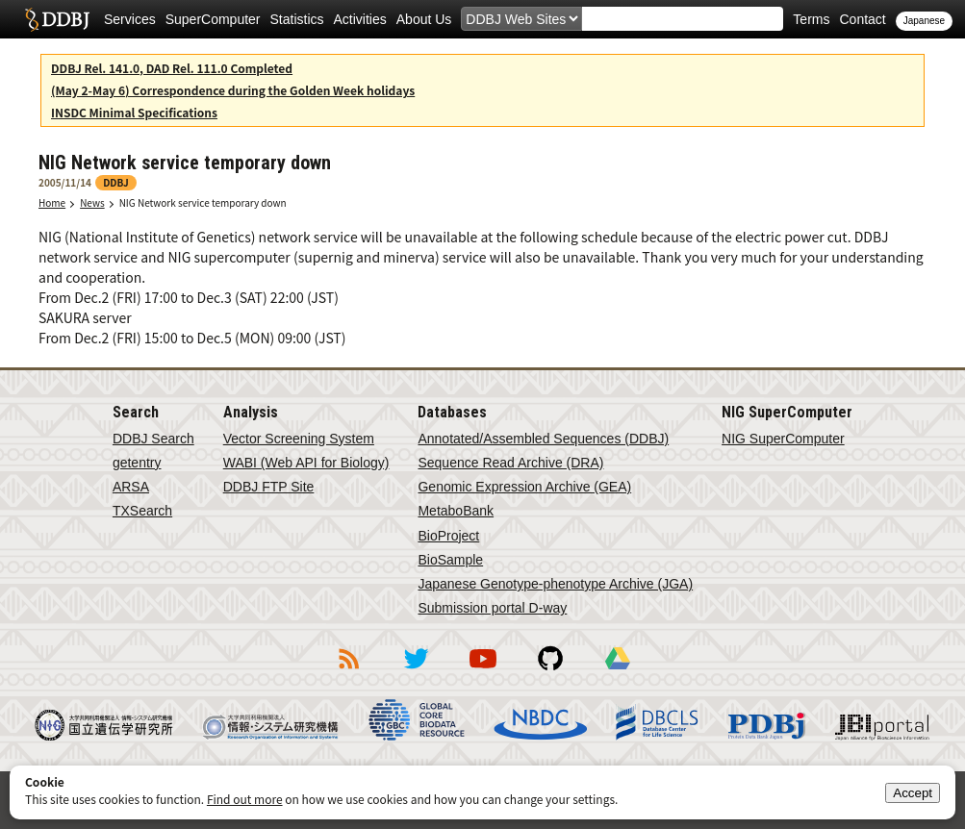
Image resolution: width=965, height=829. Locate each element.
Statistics (297, 19)
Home (51, 202)
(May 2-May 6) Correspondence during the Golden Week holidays (233, 90)
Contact (862, 19)
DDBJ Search (153, 438)
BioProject (448, 535)
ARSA (131, 486)
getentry (137, 462)
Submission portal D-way (492, 607)
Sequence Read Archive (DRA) (510, 462)
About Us (424, 19)
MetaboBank (456, 510)
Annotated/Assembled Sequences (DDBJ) (543, 438)
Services (130, 19)
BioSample (450, 559)
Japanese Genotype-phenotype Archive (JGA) (555, 583)
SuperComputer (213, 19)
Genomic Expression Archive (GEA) (524, 486)
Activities (360, 19)
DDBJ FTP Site (269, 486)
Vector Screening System (298, 438)
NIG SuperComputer (783, 438)
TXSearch (142, 510)
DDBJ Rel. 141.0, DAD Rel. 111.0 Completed (171, 68)
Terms (811, 19)
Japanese (924, 20)
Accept (912, 793)
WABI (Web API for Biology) (306, 462)
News (92, 202)
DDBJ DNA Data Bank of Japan (57, 19)
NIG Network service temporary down (203, 202)
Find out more (245, 799)
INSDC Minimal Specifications (134, 112)
